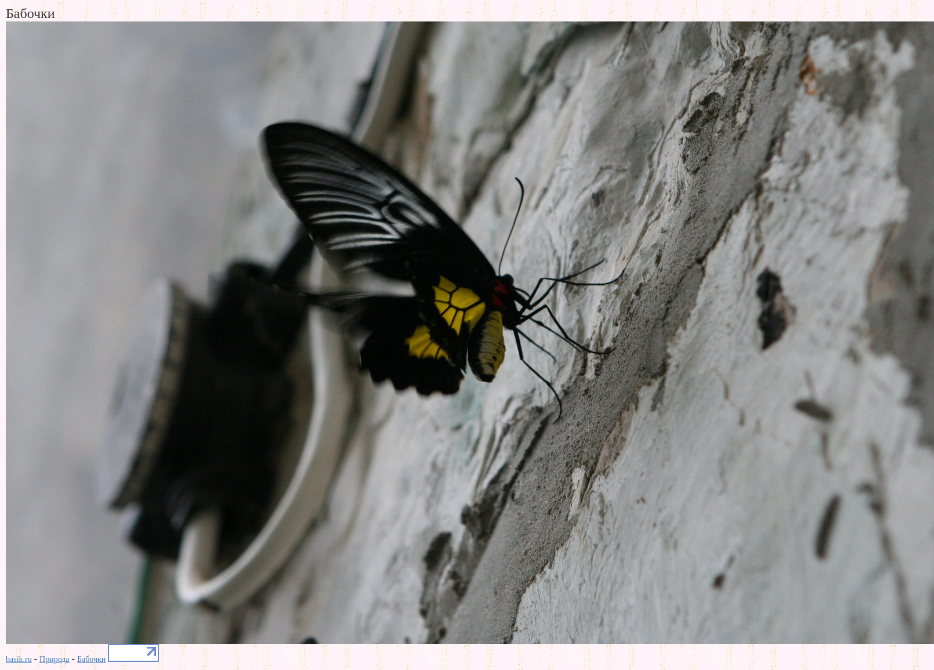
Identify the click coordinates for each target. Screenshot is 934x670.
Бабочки (91, 659)
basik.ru (19, 659)
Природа (54, 659)
